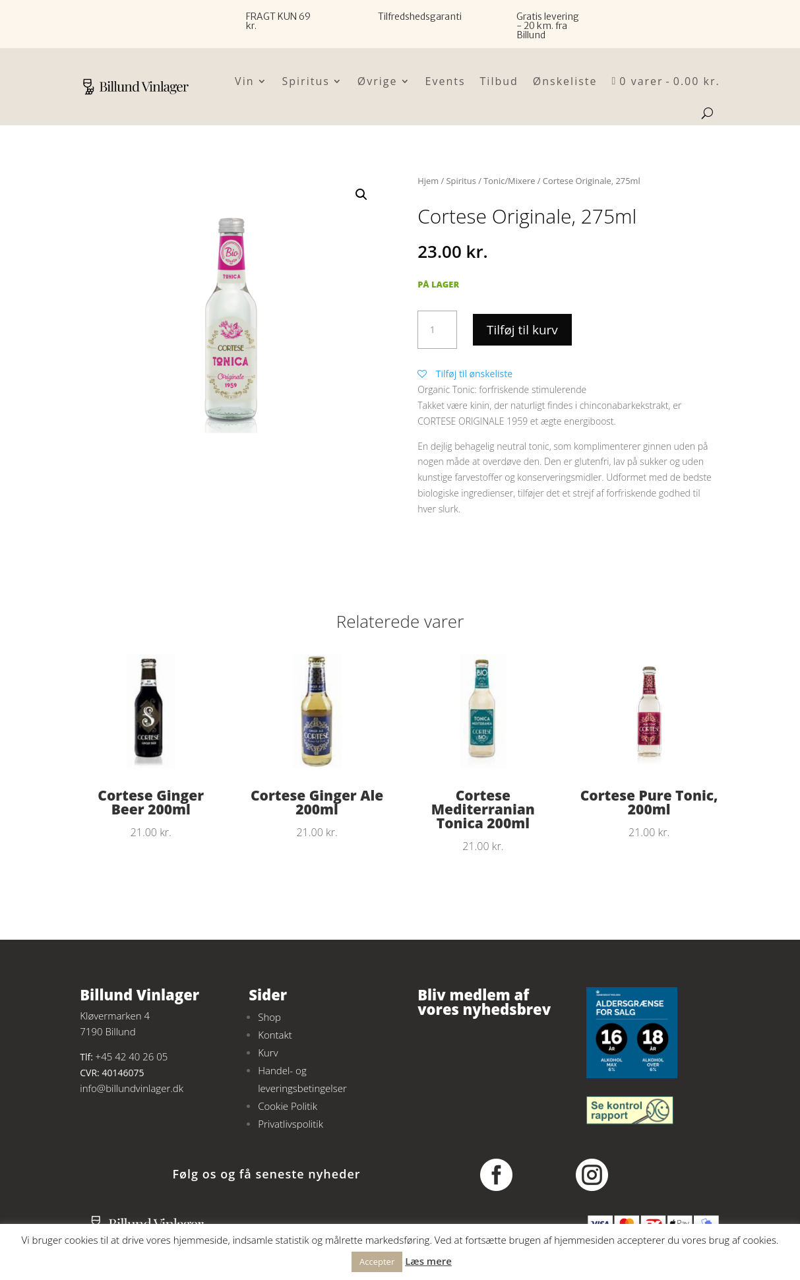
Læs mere (428, 1260)
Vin (244, 81)
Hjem (428, 181)
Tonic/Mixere (509, 181)
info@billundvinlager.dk (131, 1088)
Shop (269, 1016)
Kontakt (275, 1034)
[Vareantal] (437, 330)
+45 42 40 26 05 (132, 1056)
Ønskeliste (565, 81)
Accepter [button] (376, 1261)
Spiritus (306, 81)
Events (445, 81)
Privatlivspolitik (290, 1123)
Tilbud (499, 81)
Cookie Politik (287, 1105)
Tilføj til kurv (522, 329)
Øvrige (377, 81)
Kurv (268, 1052)
